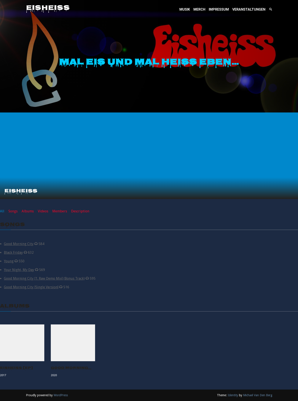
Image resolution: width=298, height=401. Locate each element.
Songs (13, 211)
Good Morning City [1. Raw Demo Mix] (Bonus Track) (44, 278)
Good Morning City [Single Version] (31, 287)
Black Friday (13, 252)
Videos (43, 211)
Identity (233, 395)
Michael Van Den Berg (257, 395)
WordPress (61, 395)
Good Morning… (71, 368)
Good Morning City (18, 244)
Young (9, 261)
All (2, 211)
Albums (28, 211)
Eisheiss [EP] (16, 368)
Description (80, 211)
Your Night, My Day (19, 270)
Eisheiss (48, 8)
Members (59, 211)
